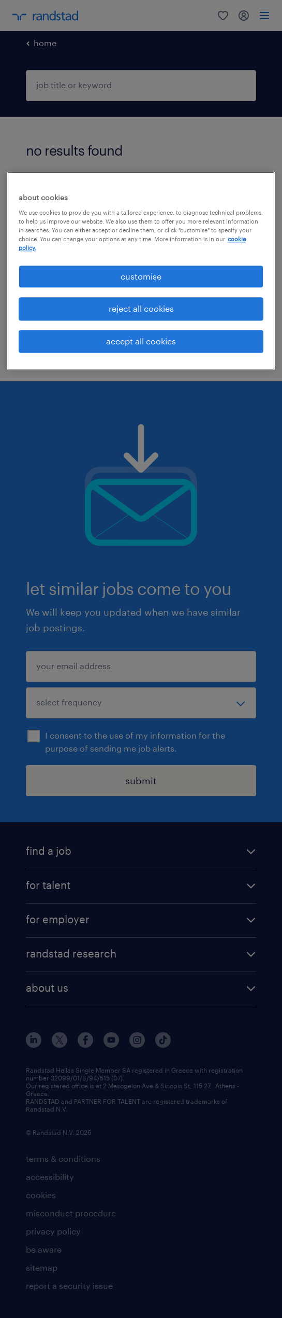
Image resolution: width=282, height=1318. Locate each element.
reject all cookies (141, 309)
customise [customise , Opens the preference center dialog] (141, 276)
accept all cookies (141, 341)
